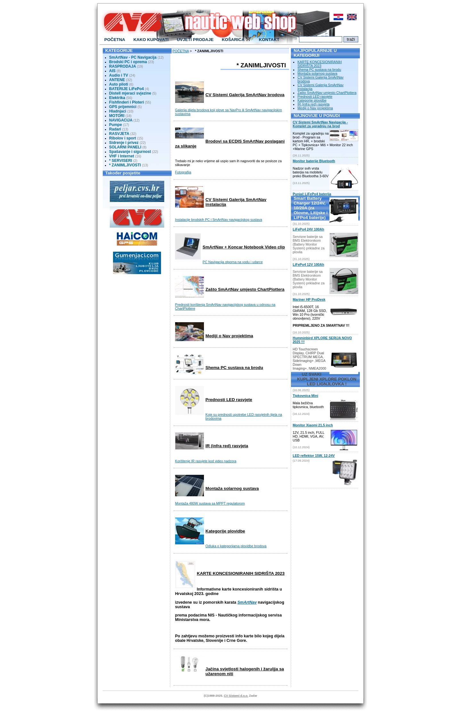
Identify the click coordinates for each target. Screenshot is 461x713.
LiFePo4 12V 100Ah (308, 264)
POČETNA (114, 39)
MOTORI (117, 115)
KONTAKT (269, 39)
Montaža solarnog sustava (232, 488)
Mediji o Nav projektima (229, 335)
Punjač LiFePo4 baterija (312, 194)
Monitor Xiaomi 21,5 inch (313, 425)
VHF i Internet (121, 156)
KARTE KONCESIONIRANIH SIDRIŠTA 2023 (241, 573)
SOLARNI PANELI (125, 147)
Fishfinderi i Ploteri (126, 102)
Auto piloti (118, 84)
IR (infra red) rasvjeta (227, 445)
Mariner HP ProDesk (309, 299)
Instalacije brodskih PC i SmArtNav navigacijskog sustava (218, 220)
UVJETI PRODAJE (195, 39)
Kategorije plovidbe (225, 531)
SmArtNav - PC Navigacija (133, 57)
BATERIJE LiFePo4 (126, 89)
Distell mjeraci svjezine (130, 93)
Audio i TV (118, 75)
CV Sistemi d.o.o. (236, 695)
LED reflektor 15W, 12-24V (314, 455)
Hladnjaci (117, 111)
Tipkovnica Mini (305, 396)
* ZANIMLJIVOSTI (125, 165)
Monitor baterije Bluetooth (314, 161)
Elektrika (117, 98)
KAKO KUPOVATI (151, 39)
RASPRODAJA (122, 66)
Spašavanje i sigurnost (130, 151)
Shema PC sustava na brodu (234, 367)
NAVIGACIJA (121, 120)
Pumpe (115, 124)
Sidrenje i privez (124, 142)
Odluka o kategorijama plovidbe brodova (236, 546)
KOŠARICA (236, 39)
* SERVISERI (120, 160)
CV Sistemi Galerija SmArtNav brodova (245, 94)
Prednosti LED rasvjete (229, 399)
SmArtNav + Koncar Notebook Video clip (244, 247)
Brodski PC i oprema (128, 62)
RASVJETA (119, 133)
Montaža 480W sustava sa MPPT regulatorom (210, 503)
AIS (112, 71)
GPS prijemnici (122, 107)
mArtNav (248, 602)
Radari (115, 129)
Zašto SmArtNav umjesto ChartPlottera (245, 289)
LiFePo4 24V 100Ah (308, 229)
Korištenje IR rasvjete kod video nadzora (205, 461)
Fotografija (183, 172)
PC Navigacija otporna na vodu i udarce (233, 262)
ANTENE (117, 80)
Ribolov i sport (122, 138)
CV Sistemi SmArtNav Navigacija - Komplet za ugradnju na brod (320, 124)
